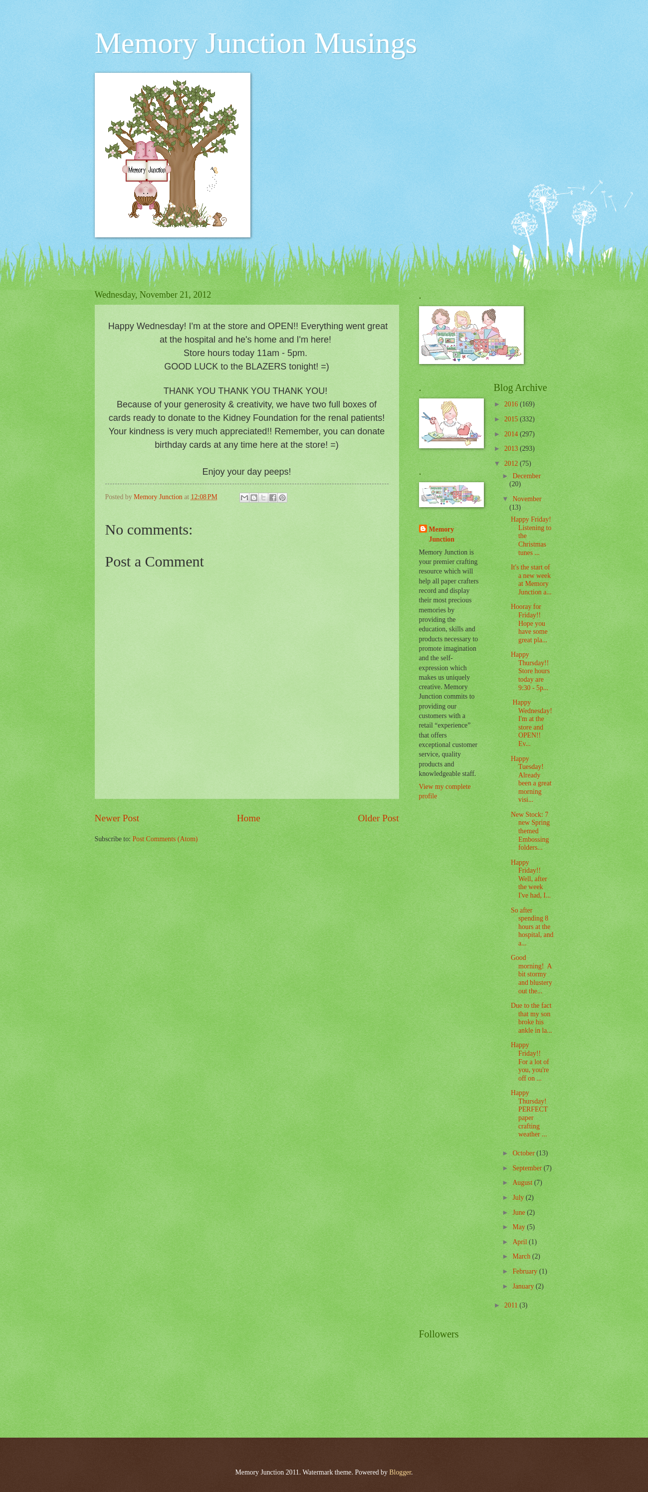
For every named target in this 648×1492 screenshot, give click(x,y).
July (518, 1197)
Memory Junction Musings (256, 42)
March (522, 1256)
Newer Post (117, 818)
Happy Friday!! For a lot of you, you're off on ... (530, 1061)
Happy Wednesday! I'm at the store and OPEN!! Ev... (531, 723)
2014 (512, 434)
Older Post (378, 818)
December (526, 476)
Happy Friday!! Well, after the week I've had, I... (531, 879)
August (523, 1182)
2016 (512, 404)
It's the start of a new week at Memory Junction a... (531, 579)
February (525, 1271)
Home (248, 818)
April (520, 1242)
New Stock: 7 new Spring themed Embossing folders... (530, 831)
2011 (512, 1305)
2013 (512, 448)
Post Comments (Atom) (165, 839)
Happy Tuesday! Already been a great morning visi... (531, 779)
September (527, 1168)
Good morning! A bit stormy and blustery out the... (531, 974)
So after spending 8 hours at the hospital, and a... (532, 927)
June (519, 1212)
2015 (512, 419)
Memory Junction (441, 534)
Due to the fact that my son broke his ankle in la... (531, 1018)
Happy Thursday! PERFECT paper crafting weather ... (529, 1113)
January (523, 1286)
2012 (512, 463)
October (524, 1153)
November (526, 499)
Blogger (400, 1472)
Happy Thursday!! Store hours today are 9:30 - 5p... (530, 671)
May (519, 1227)
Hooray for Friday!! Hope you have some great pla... (529, 623)
